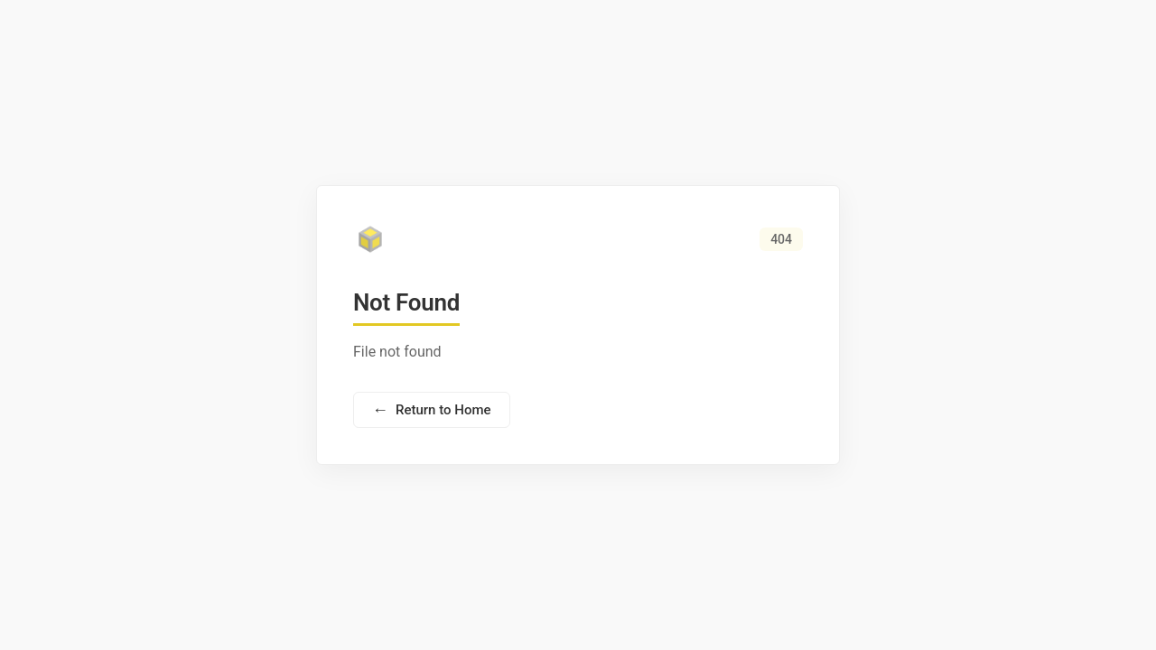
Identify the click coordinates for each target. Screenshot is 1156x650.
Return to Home (431, 409)
